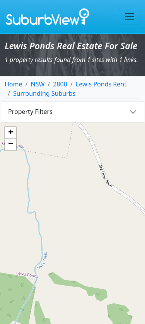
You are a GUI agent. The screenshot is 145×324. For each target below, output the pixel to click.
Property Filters (30, 111)
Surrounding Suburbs (44, 93)
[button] (10, 133)
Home (13, 84)
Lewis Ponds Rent (101, 84)
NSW (37, 84)
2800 (60, 84)
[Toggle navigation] (129, 16)
